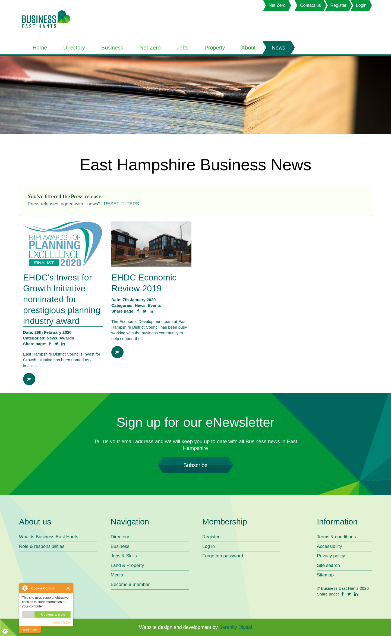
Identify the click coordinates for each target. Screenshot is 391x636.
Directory (74, 48)
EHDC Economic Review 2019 (143, 283)
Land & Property (127, 565)
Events (154, 305)
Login (361, 5)
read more (30, 629)
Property (214, 48)
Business (112, 48)
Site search (328, 565)
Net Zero (277, 5)
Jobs (182, 48)
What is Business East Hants (48, 536)
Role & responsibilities (41, 546)
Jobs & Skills (124, 555)
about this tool (61, 622)
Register (338, 5)
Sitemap (325, 575)
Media (117, 575)
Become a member (130, 584)
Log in (208, 546)
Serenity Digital (235, 627)
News (278, 48)
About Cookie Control (24, 588)
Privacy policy (331, 555)
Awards (66, 338)
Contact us (310, 5)
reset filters (121, 203)
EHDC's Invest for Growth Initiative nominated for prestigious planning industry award (61, 299)
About (248, 48)
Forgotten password (222, 555)
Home (40, 48)
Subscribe (195, 465)
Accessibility (329, 546)
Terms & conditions (336, 536)
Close (68, 588)
